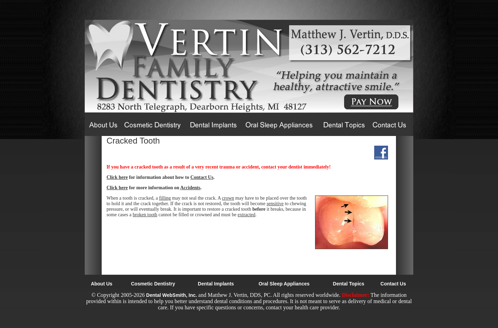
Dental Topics (349, 283)
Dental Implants (216, 283)
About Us (101, 283)
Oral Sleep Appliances (284, 283)
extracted (246, 214)
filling (165, 198)
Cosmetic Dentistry (153, 283)
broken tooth (145, 214)
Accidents (190, 187)
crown (228, 198)
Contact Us (201, 177)
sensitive (275, 203)
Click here (117, 177)
